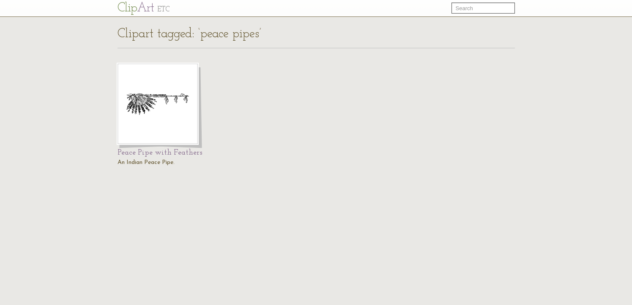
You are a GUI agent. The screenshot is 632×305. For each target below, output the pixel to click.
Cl (144, 8)
